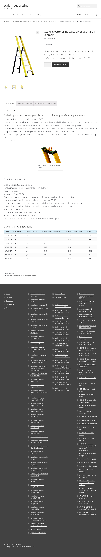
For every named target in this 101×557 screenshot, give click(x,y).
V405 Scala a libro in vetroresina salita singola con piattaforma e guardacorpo (87, 447)
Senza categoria (35, 529)
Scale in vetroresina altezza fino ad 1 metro (63, 306)
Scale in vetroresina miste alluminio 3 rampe (39, 447)
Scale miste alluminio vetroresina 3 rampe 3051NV (86, 296)
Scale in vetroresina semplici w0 (37, 503)
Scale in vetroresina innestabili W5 (37, 432)
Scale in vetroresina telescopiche (37, 508)
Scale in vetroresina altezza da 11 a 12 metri (63, 367)
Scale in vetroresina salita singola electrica (39, 469)
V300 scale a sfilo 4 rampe (88, 424)
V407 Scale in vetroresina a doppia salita (87, 455)
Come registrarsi (60, 297)
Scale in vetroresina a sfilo (39, 305)
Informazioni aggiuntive (25, 104)
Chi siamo (9, 301)
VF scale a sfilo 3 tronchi (87, 463)
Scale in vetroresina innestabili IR (37, 421)
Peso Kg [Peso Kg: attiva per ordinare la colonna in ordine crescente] (92, 231)
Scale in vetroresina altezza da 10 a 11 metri (63, 361)
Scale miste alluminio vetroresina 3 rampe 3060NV (86, 303)
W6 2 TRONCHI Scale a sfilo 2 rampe (86, 497)
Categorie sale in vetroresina (46, 15)
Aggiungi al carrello (60, 64)
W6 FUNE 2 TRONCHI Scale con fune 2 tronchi (87, 508)
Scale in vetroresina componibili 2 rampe (37, 343)
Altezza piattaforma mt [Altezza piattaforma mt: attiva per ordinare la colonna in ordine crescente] (52, 231)
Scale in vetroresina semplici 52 (37, 486)
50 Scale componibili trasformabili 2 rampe (86, 310)
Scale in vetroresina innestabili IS (37, 427)
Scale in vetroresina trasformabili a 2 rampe (38, 519)
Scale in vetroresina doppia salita (37, 380)
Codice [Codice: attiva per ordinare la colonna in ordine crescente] (7, 231)
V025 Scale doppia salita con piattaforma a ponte (87, 360)
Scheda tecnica (40, 104)
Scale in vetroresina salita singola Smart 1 (45, 21)
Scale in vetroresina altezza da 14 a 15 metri (63, 384)
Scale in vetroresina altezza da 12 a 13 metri (63, 372)
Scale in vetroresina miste (39, 437)
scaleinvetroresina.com (27, 547)
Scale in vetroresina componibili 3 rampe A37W (37, 349)
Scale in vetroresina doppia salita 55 (37, 386)
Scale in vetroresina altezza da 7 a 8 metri (62, 345)
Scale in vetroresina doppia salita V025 (37, 405)
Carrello (24, 15)
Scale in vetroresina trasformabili (37, 514)
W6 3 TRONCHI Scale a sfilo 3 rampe (86, 503)
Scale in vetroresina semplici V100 (37, 497)
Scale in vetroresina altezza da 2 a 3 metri (62, 317)
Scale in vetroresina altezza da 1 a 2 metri (62, 311)
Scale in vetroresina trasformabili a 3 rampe (38, 525)
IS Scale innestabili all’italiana (85, 338)
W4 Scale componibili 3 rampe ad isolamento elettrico (87, 483)
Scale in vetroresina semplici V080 (37, 491)
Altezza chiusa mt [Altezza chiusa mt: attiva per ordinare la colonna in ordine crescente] (32, 231)
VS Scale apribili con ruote (88, 466)
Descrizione (10, 104)
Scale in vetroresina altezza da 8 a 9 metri (62, 350)
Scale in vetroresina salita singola (21, 21)
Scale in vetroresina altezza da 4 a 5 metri (62, 328)
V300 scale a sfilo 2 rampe (88, 417)
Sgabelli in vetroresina (38, 533)
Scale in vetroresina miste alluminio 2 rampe (39, 441)
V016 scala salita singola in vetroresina (87, 355)
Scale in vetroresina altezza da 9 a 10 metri (62, 356)
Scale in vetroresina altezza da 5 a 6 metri (62, 334)
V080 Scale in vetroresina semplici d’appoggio (87, 401)
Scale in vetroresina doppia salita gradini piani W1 (39, 392)
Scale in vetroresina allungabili (37, 332)
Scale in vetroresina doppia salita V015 (37, 399)
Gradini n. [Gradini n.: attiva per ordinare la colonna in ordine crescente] (18, 231)
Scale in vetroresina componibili (37, 337)
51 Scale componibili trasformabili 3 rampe (86, 316)
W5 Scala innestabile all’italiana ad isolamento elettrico (87, 490)
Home (6, 15)
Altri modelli (51, 104)
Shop (32, 15)
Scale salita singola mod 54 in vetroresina (87, 327)
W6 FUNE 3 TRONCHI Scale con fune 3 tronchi (87, 514)
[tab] (10, 103)
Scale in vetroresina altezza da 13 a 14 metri (63, 378)
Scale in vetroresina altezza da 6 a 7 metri (62, 339)
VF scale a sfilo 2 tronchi (87, 459)
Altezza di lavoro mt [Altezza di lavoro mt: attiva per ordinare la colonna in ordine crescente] (75, 231)
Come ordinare (60, 294)
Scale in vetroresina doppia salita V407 (37, 410)
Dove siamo (10, 304)
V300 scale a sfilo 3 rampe (88, 420)
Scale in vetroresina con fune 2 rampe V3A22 (38, 362)
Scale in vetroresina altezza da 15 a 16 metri (63, 389)
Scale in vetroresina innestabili (37, 416)
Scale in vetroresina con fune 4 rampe (38, 375)
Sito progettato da (10, 547)
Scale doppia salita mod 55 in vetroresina (87, 332)
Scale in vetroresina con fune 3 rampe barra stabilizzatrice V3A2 (38, 368)
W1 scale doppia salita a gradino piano (87, 476)
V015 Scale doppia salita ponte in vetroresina (87, 349)
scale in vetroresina (16, 5)
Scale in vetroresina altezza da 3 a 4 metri (62, 323)
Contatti (16, 15)
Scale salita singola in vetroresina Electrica (86, 343)
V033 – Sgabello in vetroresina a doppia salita (86, 372)
